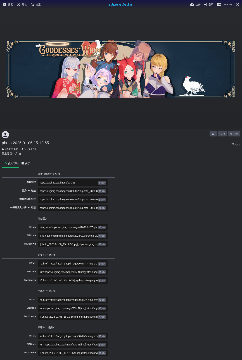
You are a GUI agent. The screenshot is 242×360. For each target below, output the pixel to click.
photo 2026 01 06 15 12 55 (25, 143)
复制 (102, 183)
